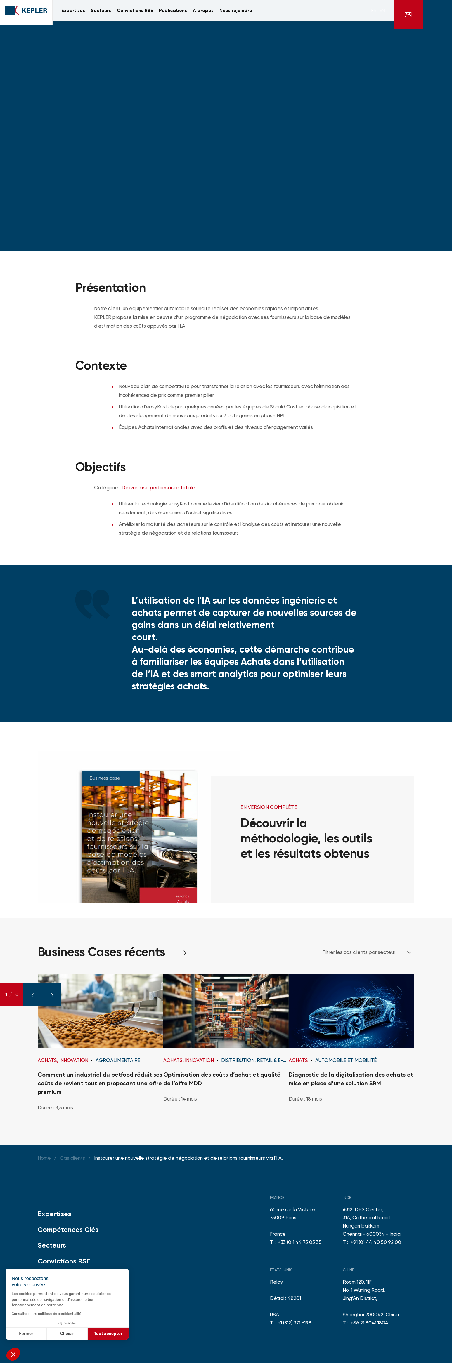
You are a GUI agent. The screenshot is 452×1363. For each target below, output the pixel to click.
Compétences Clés (68, 1229)
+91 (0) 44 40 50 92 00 (376, 1242)
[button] (13, 1354)
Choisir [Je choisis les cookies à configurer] (67, 1333)
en (382, 14)
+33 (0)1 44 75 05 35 (299, 1242)
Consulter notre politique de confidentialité (46, 1314)
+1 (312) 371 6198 (294, 1323)
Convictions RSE (64, 1261)
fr (374, 14)
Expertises (54, 1213)
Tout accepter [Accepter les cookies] (108, 1333)
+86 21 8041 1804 (369, 1323)
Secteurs (52, 1245)
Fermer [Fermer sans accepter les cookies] (26, 1333)
